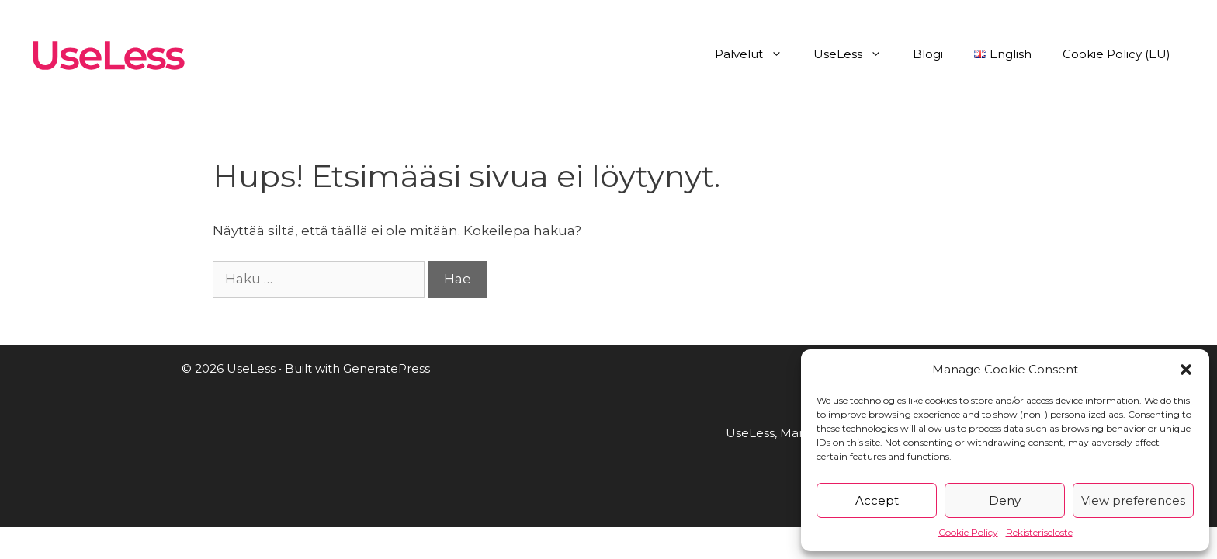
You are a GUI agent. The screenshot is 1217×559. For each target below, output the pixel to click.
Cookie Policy (968, 532)
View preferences (1133, 500)
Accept (877, 500)
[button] (1186, 369)
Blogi (928, 54)
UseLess (855, 54)
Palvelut (756, 54)
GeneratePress (386, 368)
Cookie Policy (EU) (1116, 54)
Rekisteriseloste (1039, 532)
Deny (1005, 500)
